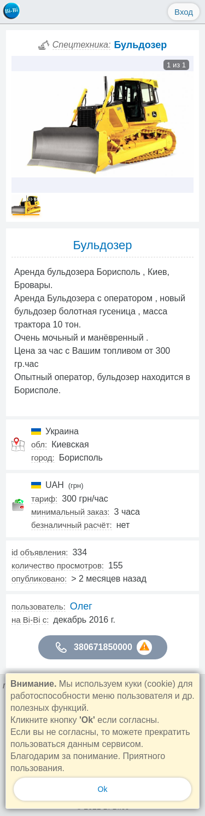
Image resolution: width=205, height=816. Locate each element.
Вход (183, 11)
